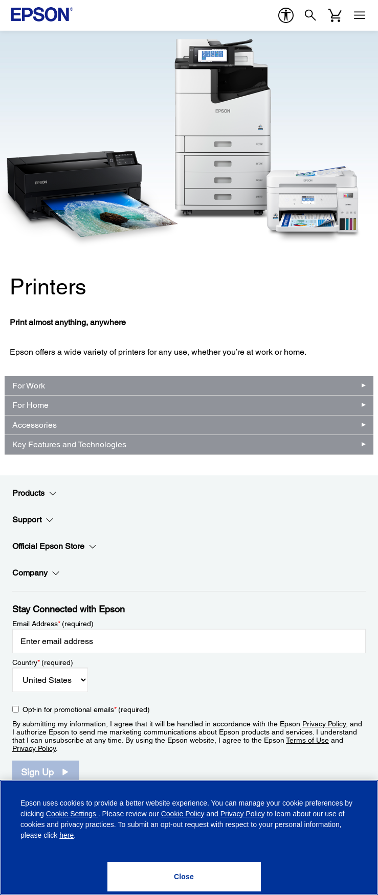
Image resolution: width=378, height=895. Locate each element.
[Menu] (359, 15)
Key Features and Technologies (69, 444)
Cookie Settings (72, 814)
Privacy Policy (324, 724)
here (66, 835)
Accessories (34, 425)
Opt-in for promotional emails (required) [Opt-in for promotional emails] (86, 709)
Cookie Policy (183, 814)
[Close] (184, 876)
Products (34, 493)
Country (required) (42, 662)
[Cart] (335, 15)
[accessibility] (286, 15)
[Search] (310, 15)
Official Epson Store (54, 546)
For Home (30, 405)
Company (36, 573)
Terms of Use (307, 740)
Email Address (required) (53, 623)
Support (33, 519)
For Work (28, 386)
